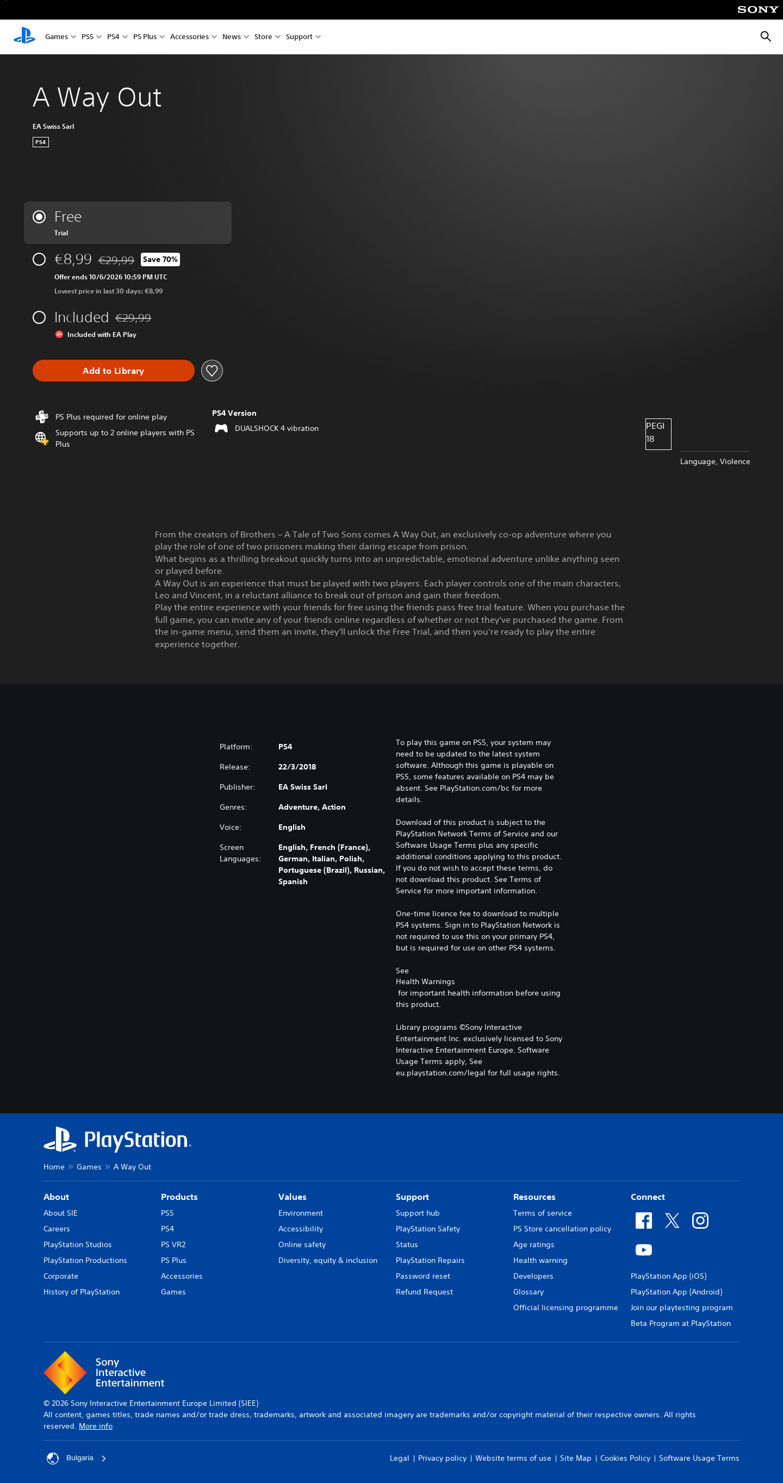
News (231, 37)
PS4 (113, 37)
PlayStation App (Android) (676, 1292)
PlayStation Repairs (430, 1260)
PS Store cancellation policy (562, 1229)
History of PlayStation (82, 1292)
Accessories (189, 37)
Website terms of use (513, 1458)
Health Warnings (425, 981)
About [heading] (56, 1196)
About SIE (61, 1213)
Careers (57, 1229)
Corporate (61, 1276)
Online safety (302, 1244)
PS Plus (145, 37)
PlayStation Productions (85, 1260)
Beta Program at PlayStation (681, 1323)
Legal (399, 1458)
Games (56, 37)
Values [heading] (292, 1196)
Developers (533, 1276)
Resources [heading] (534, 1196)
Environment (300, 1213)
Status (407, 1244)
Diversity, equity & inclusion (327, 1260)
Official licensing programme (565, 1307)
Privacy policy (442, 1458)
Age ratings (534, 1244)
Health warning (540, 1260)
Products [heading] (179, 1196)
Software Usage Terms (699, 1458)
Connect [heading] (648, 1196)
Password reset (423, 1276)
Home (54, 1167)
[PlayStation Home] (24, 37)
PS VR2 (173, 1244)
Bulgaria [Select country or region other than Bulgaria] (77, 1458)
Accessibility (300, 1229)
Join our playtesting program (682, 1307)
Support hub (418, 1213)
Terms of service (542, 1213)
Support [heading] (412, 1196)
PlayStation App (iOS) (668, 1276)
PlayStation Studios (78, 1244)
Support (299, 37)
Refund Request (424, 1292)
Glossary (528, 1292)
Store (263, 37)
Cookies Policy (625, 1458)
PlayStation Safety (428, 1229)
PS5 (88, 37)
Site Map (576, 1458)
